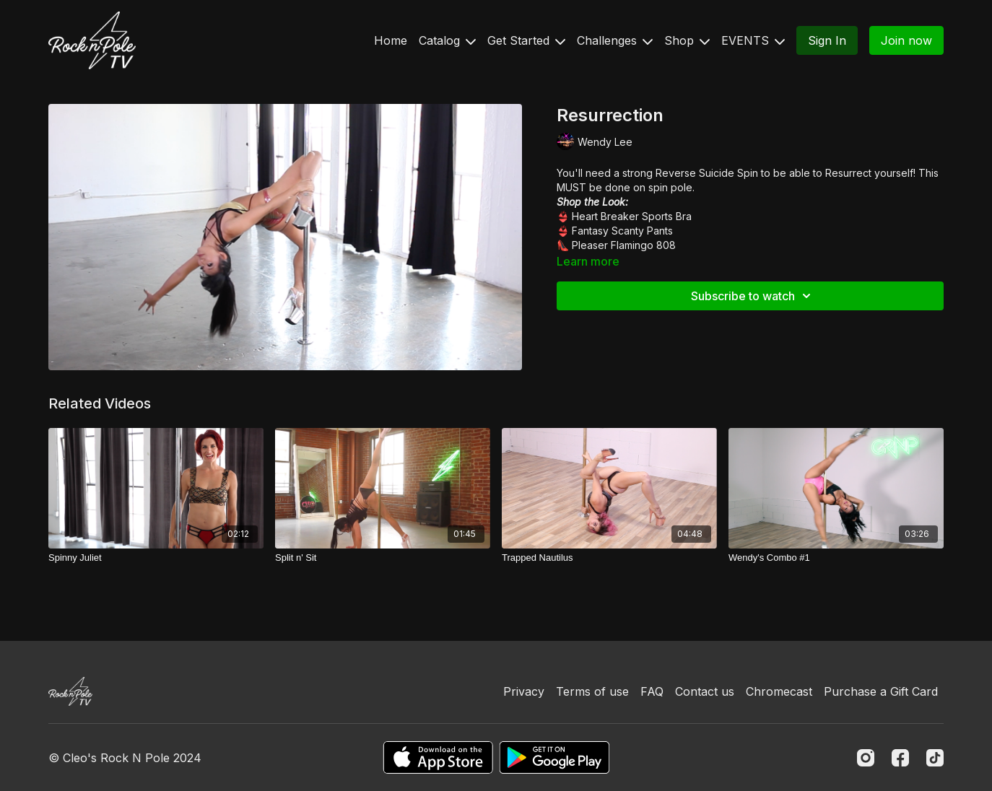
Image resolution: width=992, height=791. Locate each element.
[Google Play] (554, 757)
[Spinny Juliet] (156, 558)
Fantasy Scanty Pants (622, 230)
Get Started (526, 40)
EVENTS (753, 40)
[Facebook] (900, 757)
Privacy (523, 691)
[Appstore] (438, 757)
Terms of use (592, 691)
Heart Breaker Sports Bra (632, 216)
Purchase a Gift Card (881, 691)
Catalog (447, 40)
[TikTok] (935, 757)
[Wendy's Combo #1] (836, 558)
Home (390, 40)
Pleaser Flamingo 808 (624, 245)
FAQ (651, 691)
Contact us (704, 691)
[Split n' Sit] (382, 558)
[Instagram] (865, 757)
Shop (687, 40)
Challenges (615, 40)
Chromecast (779, 691)
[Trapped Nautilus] (609, 558)
